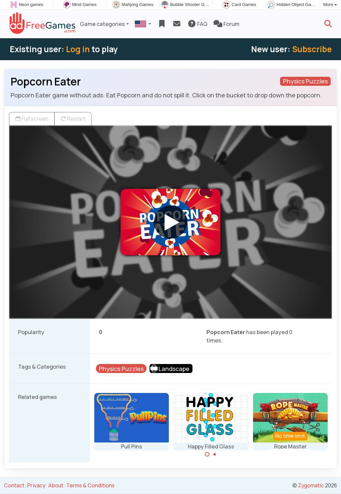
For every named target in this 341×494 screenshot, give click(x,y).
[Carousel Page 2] (214, 454)
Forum (226, 24)
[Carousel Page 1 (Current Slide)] (207, 454)
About (55, 485)
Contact (14, 485)
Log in (78, 49)
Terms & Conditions (90, 485)
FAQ (197, 24)
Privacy (36, 485)
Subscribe (312, 49)
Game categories (102, 24)
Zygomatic (311, 485)
